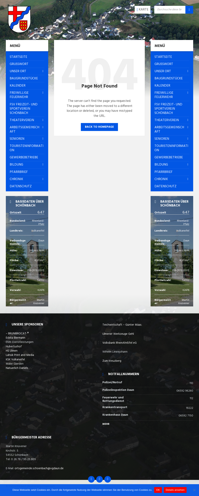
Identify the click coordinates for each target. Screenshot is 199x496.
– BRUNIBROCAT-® (17, 333)
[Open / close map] (142, 10)
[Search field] (173, 10)
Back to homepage (99, 127)
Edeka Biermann (15, 338)
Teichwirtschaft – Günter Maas (121, 325)
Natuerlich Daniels (17, 368)
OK (158, 489)
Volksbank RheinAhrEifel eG (119, 343)
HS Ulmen (11, 351)
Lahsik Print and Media (20, 355)
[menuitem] (27, 57)
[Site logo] (19, 32)
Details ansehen (175, 489)
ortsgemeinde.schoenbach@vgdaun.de (39, 468)
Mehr (105, 424)
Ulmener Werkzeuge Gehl (118, 334)
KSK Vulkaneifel (15, 359)
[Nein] (194, 490)
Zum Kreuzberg (111, 361)
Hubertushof (14, 346)
